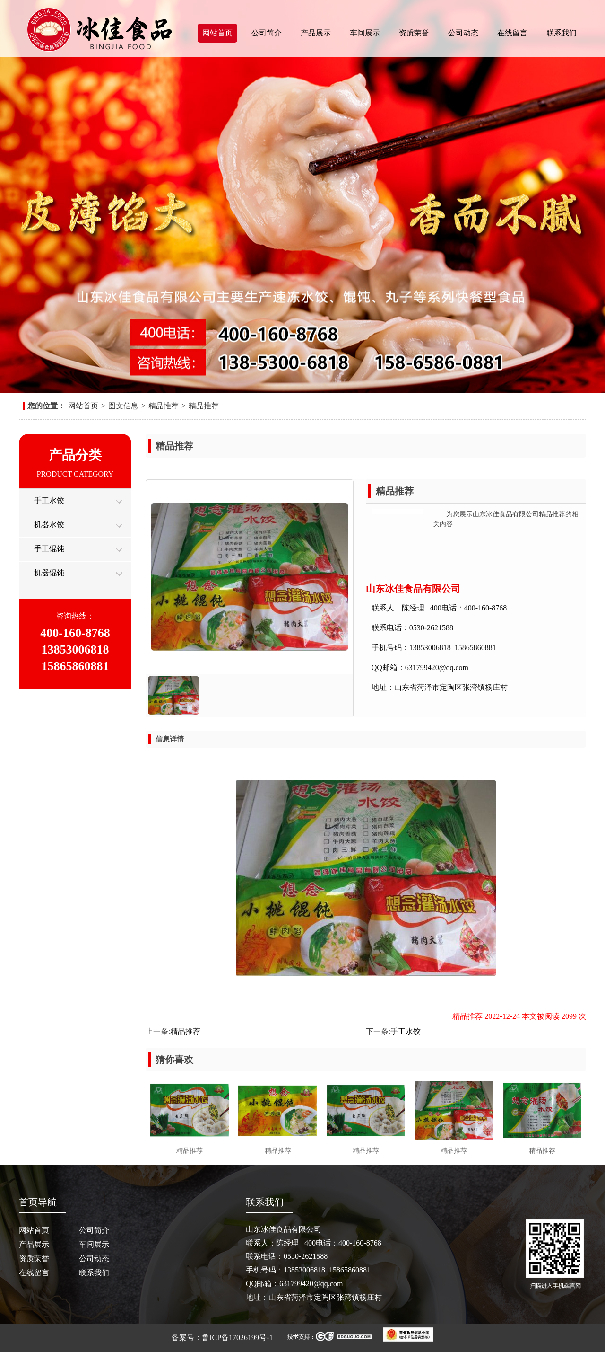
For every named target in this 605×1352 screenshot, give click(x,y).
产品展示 (316, 33)
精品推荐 (163, 406)
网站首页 (217, 33)
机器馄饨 (49, 573)
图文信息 (123, 406)
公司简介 (266, 33)
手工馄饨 (49, 549)
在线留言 (512, 33)
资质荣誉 (414, 33)
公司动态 (463, 33)
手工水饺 (49, 500)
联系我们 (561, 33)
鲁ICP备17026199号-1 (237, 1338)
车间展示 (365, 33)
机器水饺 (49, 525)
